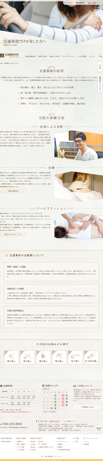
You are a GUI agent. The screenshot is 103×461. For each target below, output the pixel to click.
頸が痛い (33, 449)
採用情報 (86, 444)
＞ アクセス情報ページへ (68, 421)
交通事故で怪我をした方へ (46, 447)
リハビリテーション (63, 441)
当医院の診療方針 (6, 441)
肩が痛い (33, 444)
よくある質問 (20, 449)
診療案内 (19, 441)
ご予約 (76, 441)
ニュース (86, 441)
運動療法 (60, 444)
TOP (1, 63)
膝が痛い (33, 441)
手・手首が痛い (43, 444)
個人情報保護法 (49, 456)
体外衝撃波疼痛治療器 (64, 449)
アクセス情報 (20, 447)
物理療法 (60, 447)
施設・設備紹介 (21, 444)
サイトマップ (58, 456)
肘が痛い (41, 441)
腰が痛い (33, 447)
